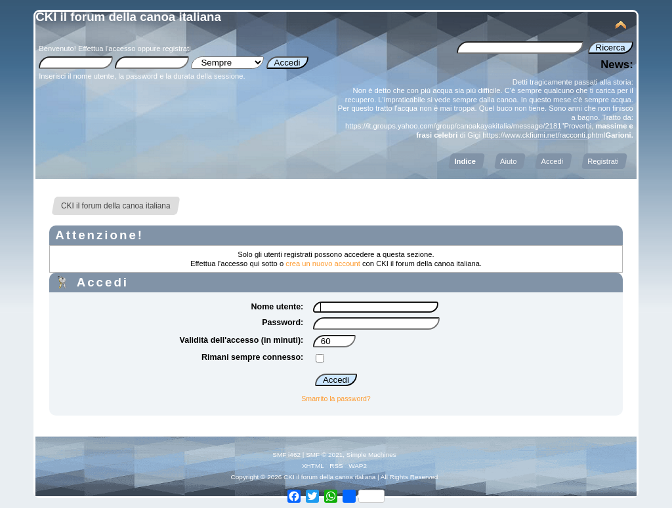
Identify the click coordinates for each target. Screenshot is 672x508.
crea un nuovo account (322, 263)
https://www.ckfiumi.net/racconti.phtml (543, 135)
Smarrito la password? (335, 398)
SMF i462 (286, 454)
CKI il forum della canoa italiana (128, 17)
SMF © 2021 (324, 454)
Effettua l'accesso (106, 48)
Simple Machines (371, 454)
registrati (177, 48)
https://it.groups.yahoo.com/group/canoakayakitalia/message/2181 (453, 126)
